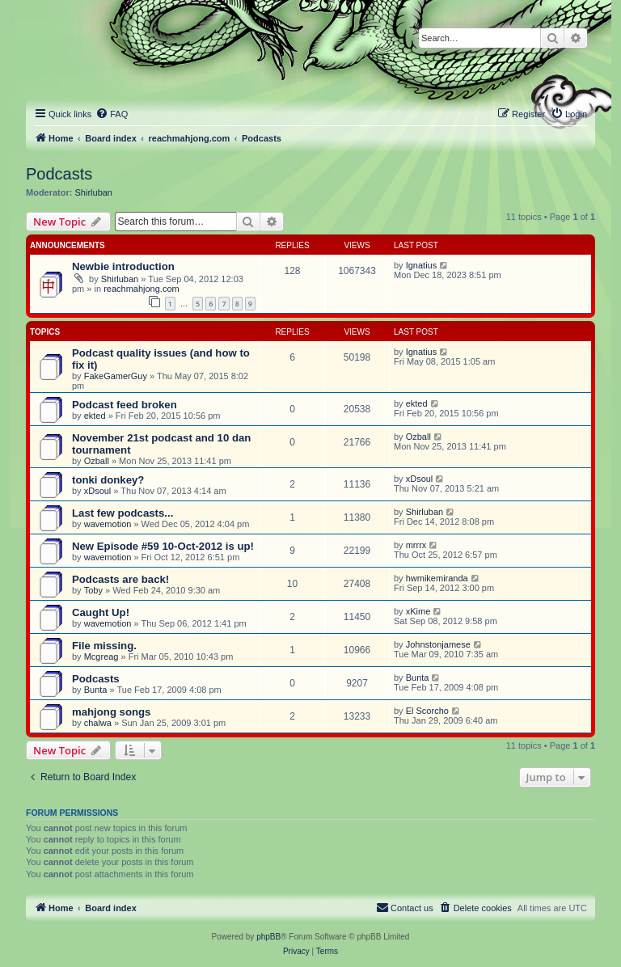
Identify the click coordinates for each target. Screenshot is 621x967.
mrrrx (416, 545)
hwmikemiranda (437, 578)
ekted (95, 415)
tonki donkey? (108, 480)
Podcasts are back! (120, 579)
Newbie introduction (123, 266)
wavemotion (108, 524)
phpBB (268, 936)
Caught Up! (100, 612)
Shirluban (93, 192)
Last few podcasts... (122, 513)
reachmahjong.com (142, 288)
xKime (418, 611)
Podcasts (59, 174)
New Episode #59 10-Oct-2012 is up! (163, 546)
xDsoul (98, 491)
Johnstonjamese (438, 644)
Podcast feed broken (124, 405)
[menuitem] (111, 114)
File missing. (104, 646)
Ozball (96, 461)
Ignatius (421, 265)
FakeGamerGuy (115, 376)
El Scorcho (427, 711)
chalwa (98, 723)
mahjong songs (111, 712)
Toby (93, 590)
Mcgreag (101, 656)
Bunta (96, 690)
